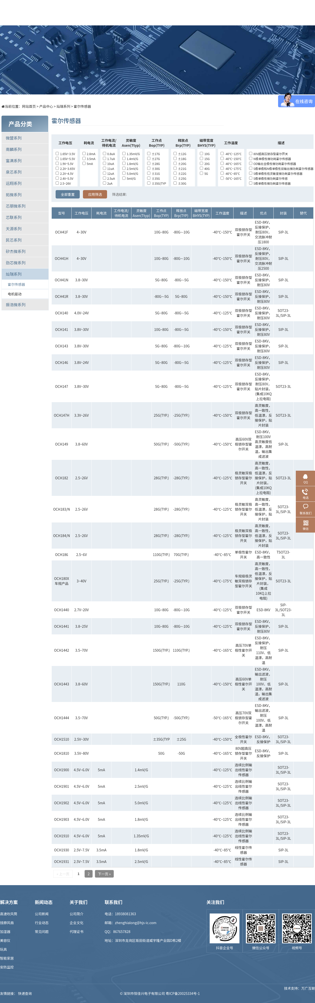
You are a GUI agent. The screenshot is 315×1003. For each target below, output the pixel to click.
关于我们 (243, 12)
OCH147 (61, 386)
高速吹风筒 (8, 913)
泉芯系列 (13, 172)
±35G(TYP (156, 183)
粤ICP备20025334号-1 (183, 993)
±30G (153, 168)
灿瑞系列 (63, 106)
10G (205, 154)
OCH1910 (61, 835)
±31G (153, 173)
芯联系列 (13, 217)
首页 (80, 12)
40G (205, 168)
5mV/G (129, 178)
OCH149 (61, 444)
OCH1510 (61, 739)
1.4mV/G (130, 159)
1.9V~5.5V (64, 163)
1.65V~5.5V (65, 159)
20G (205, 163)
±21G (179, 168)
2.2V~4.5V (64, 173)
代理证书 (76, 931)
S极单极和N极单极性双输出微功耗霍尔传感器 (281, 168)
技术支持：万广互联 (299, 993)
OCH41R (61, 296)
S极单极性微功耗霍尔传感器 (270, 183)
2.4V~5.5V (64, 178)
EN (310, 12)
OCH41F (61, 232)
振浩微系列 (15, 304)
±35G (153, 178)
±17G (153, 154)
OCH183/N (61, 509)
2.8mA (88, 154)
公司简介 (76, 913)
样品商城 (162, 12)
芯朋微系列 (15, 206)
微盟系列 (13, 138)
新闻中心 (189, 12)
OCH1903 (61, 819)
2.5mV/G (130, 168)
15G (205, 159)
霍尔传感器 (82, 106)
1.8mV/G (130, 163)
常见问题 (42, 931)
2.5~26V (63, 183)
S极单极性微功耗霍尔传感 (268, 178)
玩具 (3, 949)
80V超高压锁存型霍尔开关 (268, 154)
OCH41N (61, 279)
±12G (179, 154)
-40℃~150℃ (231, 159)
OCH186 (61, 554)
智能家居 (7, 958)
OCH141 (61, 329)
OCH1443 (61, 683)
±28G (153, 163)
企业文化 (76, 922)
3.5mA (88, 159)
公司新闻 (42, 913)
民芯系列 (13, 240)
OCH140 (61, 312)
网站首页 (29, 106)
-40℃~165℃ (231, 163)
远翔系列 (13, 183)
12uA (108, 173)
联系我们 (270, 12)
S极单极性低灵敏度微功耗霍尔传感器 (275, 173)
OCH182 (61, 477)
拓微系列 (13, 194)
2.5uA (109, 178)
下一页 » (104, 873)
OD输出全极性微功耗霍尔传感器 (272, 163)
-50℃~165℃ (231, 178)
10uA (108, 163)
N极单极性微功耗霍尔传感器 (270, 159)
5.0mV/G (130, 173)
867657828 (121, 931)
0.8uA (109, 154)
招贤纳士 (216, 12)
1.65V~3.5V (65, 154)
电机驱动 (14, 293)
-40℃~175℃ (231, 168)
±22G (179, 173)
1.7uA (109, 159)
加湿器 (5, 931)
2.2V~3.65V (65, 168)
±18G (179, 159)
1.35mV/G (131, 154)
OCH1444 (61, 717)
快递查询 (25, 993)
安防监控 (7, 967)
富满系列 (13, 160)
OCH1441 (61, 626)
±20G (179, 163)
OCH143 (61, 345)
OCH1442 (61, 650)
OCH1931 (61, 861)
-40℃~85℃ (230, 173)
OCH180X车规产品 (61, 581)
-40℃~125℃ (231, 154)
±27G (153, 159)
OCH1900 (61, 769)
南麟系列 (13, 149)
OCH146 (61, 362)
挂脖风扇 (7, 922)
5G (204, 173)
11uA (108, 168)
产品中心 (107, 12)
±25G (179, 178)
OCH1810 (61, 753)
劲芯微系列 (15, 263)
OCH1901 (61, 786)
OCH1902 (61, 802)
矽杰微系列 (15, 251)
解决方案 (134, 12)
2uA (107, 183)
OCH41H (61, 258)
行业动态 (42, 922)
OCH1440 (61, 609)
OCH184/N (61, 535)
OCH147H (61, 415)
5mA (87, 163)
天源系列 (13, 229)
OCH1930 (61, 849)
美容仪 (5, 940)
